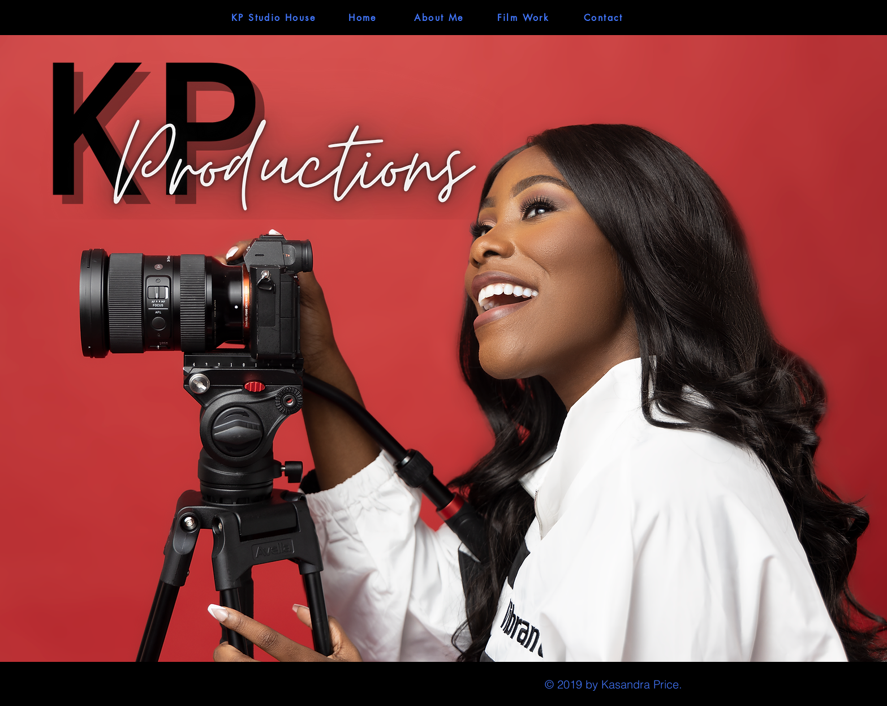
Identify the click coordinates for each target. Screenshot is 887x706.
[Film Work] (523, 17)
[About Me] (439, 17)
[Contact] (603, 17)
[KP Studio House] (273, 17)
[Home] (362, 17)
